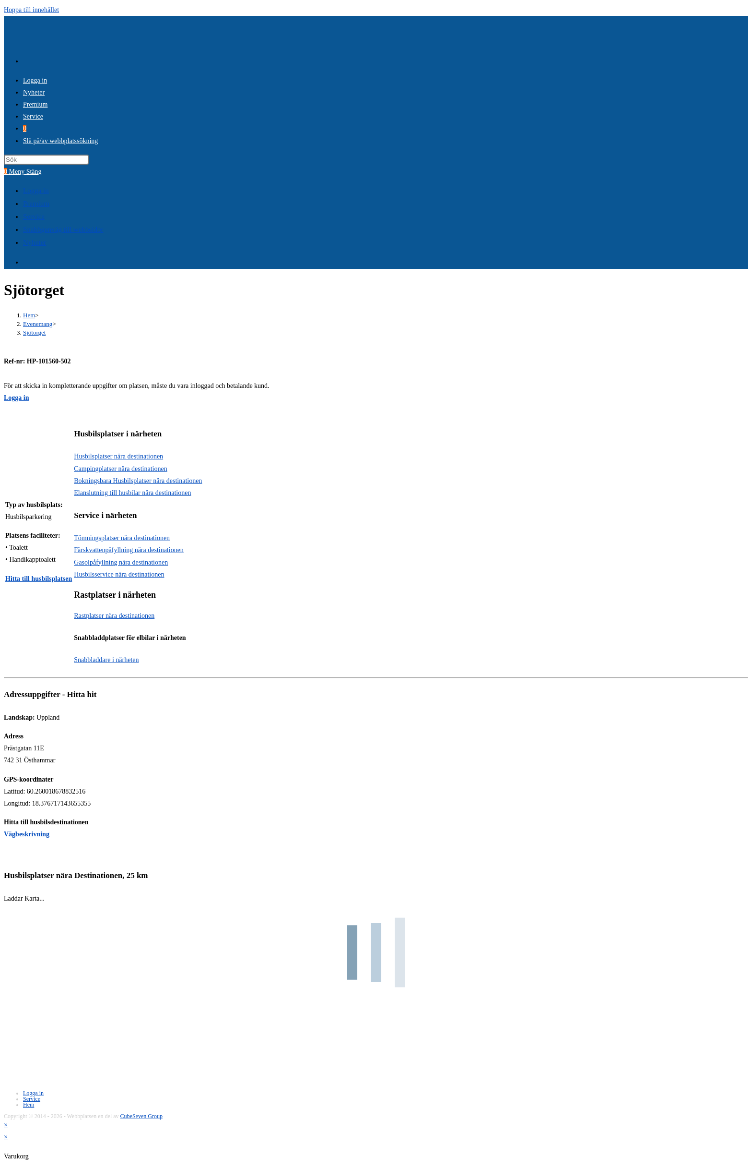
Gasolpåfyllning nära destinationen (121, 562)
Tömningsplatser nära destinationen (122, 538)
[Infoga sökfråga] (46, 160)
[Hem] (29, 315)
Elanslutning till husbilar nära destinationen (132, 492)
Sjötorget (34, 332)
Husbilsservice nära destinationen (119, 574)
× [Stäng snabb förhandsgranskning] (6, 1125)
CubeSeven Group (141, 1116)
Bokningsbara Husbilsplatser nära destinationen (138, 480)
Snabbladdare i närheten (106, 659)
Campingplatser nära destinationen (120, 468)
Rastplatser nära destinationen (114, 615)
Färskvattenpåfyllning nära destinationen (129, 550)
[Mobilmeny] (25, 171)
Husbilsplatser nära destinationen (118, 456)
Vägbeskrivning (26, 834)
